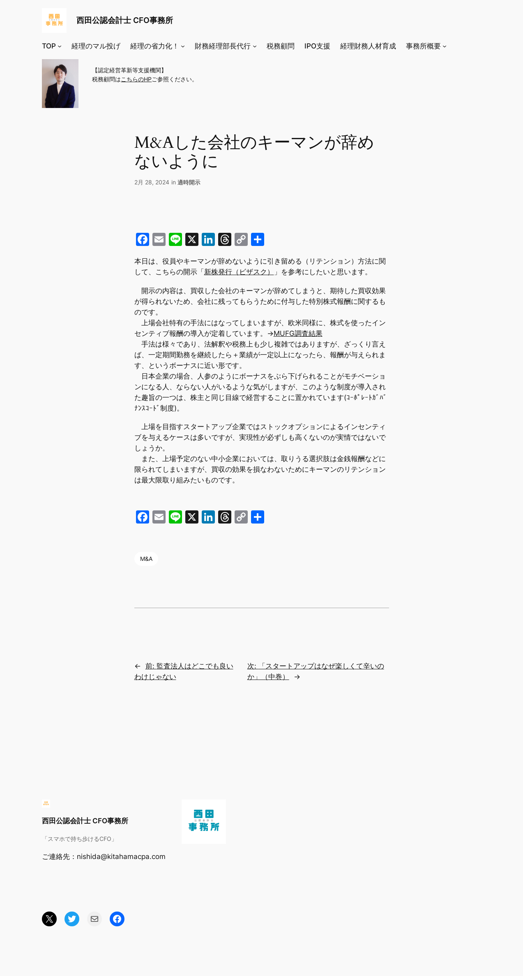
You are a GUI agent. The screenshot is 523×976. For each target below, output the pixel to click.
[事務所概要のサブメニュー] (444, 46)
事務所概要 (423, 46)
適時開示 (188, 182)
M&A (146, 558)
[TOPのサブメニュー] (60, 46)
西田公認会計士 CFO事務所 (124, 20)
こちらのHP (136, 79)
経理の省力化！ (154, 46)
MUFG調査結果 (298, 333)
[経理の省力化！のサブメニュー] (183, 46)
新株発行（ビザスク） (239, 272)
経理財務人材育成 (368, 46)
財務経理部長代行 (223, 46)
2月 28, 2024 (151, 182)
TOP (49, 46)
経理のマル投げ (95, 46)
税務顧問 (281, 46)
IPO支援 (317, 46)
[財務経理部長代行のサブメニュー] (255, 46)
